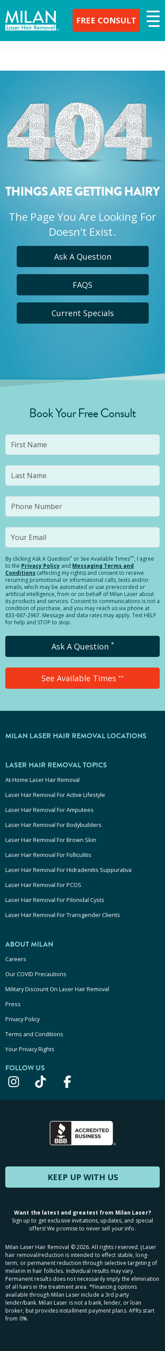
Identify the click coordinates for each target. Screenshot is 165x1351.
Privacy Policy (40, 566)
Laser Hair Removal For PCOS (43, 885)
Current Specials (82, 313)
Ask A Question (82, 256)
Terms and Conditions (34, 1034)
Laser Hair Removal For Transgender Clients (62, 915)
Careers (15, 959)
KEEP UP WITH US (83, 1177)
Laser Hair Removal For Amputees (49, 810)
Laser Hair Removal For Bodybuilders (53, 825)
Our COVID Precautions (35, 974)
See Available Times (82, 678)
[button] (152, 19)
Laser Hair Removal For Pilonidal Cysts (54, 900)
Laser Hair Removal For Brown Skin (50, 840)
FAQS (82, 284)
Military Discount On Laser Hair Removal (57, 989)
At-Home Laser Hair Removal (42, 780)
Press (13, 1004)
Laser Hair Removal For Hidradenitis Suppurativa (68, 870)
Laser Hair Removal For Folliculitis (48, 855)
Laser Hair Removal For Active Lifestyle (55, 795)
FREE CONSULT (106, 20)
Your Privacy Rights (30, 1049)
